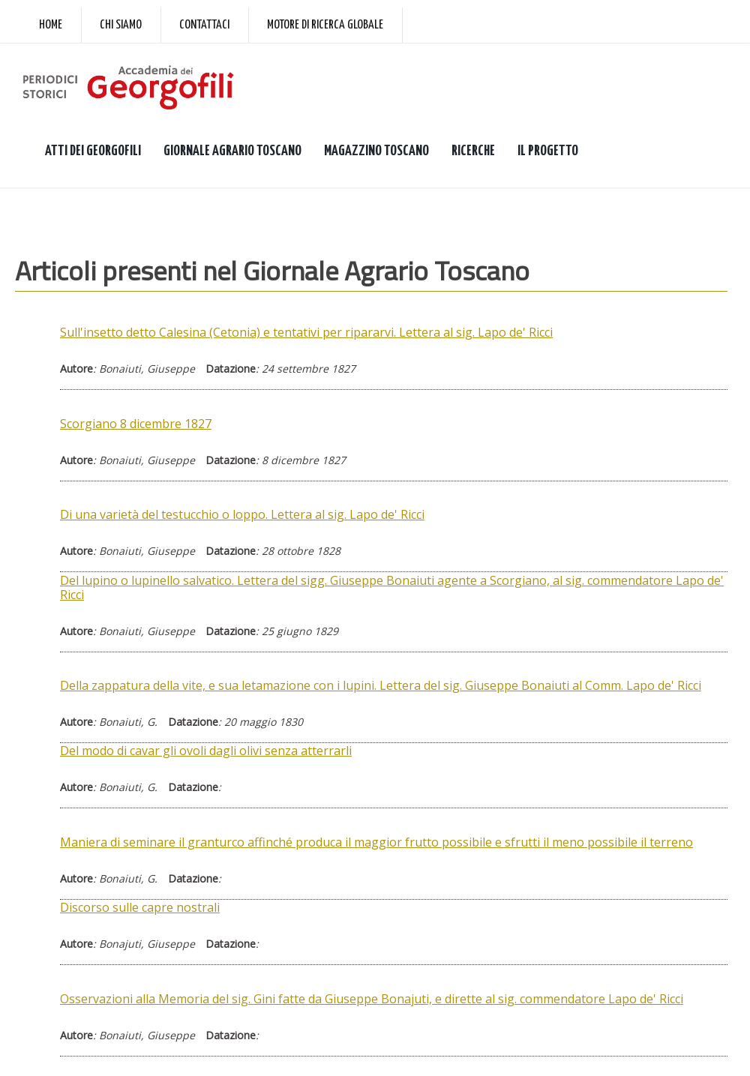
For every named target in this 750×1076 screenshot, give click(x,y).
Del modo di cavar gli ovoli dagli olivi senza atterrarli (206, 750)
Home (50, 25)
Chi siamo (121, 25)
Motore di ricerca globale (325, 25)
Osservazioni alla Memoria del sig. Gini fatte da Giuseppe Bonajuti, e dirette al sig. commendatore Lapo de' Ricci (371, 999)
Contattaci (204, 25)
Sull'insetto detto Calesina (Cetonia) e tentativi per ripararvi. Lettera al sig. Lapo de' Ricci (306, 332)
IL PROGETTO (548, 151)
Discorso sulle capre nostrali (140, 907)
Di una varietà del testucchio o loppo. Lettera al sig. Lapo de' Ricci (242, 514)
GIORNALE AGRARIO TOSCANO (233, 151)
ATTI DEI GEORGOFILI (93, 151)
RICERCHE (473, 151)
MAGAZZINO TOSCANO (376, 151)
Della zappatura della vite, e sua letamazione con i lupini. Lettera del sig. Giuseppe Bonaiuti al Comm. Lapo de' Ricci (380, 685)
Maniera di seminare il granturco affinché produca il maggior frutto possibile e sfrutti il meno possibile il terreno (376, 842)
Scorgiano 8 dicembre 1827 (136, 423)
